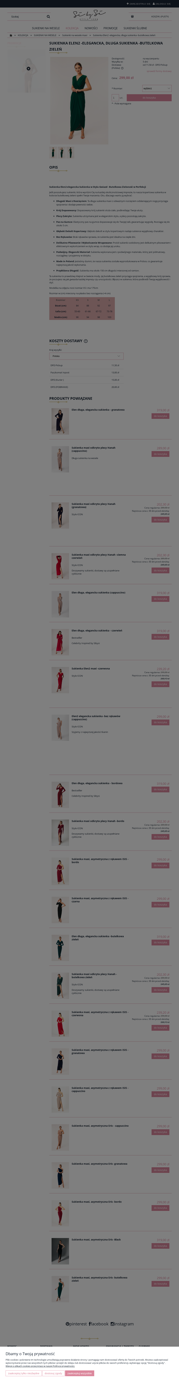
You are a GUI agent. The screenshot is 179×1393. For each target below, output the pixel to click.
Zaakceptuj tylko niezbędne (23, 1373)
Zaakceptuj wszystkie (79, 1373)
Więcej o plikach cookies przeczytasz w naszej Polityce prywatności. (40, 1366)
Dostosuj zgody (53, 1373)
